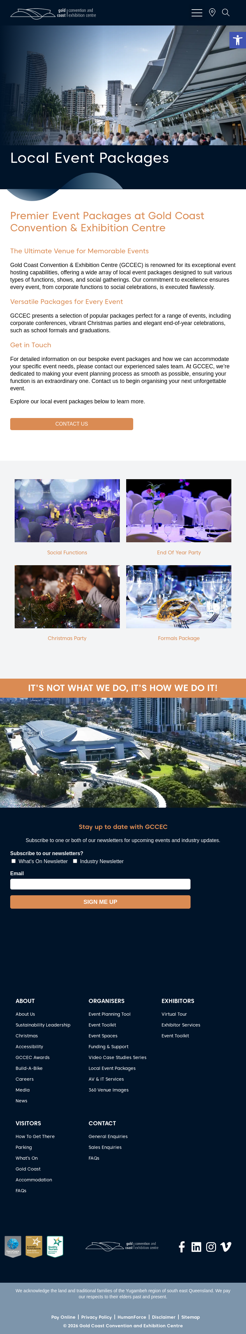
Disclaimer (164, 1317)
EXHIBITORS (178, 1001)
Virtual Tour (174, 1014)
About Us (25, 1014)
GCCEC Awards (33, 1057)
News (21, 1100)
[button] (237, 40)
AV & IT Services (106, 1079)
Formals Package (179, 638)
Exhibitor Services (181, 1025)
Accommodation (34, 1179)
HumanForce (132, 1317)
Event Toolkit (102, 1025)
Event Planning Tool (110, 1014)
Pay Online (63, 1317)
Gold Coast (28, 1169)
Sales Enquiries (105, 1147)
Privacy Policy (96, 1317)
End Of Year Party (179, 553)
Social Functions (67, 553)
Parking (24, 1147)
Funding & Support (108, 1046)
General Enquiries (108, 1136)
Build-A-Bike (29, 1068)
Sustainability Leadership (43, 1025)
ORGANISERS (107, 1001)
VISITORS (28, 1123)
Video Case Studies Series (118, 1057)
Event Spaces (103, 1035)
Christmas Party (67, 638)
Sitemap (190, 1317)
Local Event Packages (112, 1068)
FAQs (21, 1190)
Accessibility (29, 1046)
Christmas (27, 1035)
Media (23, 1089)
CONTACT (102, 1123)
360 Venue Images (109, 1089)
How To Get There (35, 1136)
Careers (25, 1079)
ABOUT (25, 1001)
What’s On (27, 1158)
